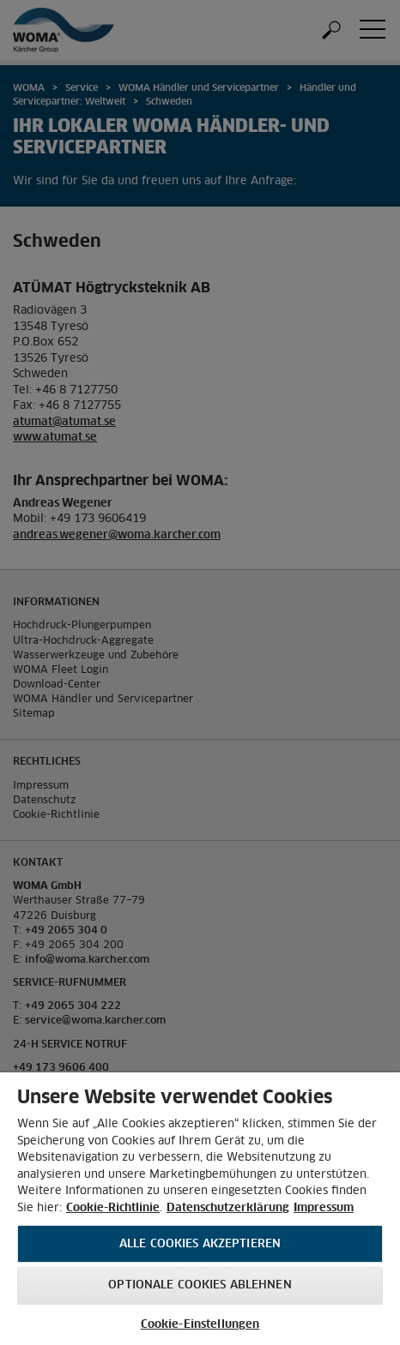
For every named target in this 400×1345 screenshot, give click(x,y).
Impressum (324, 1208)
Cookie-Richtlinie (113, 1208)
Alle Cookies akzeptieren (200, 1244)
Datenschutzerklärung (228, 1208)
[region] (200, 1208)
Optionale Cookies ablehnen (199, 1285)
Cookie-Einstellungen (200, 1324)
